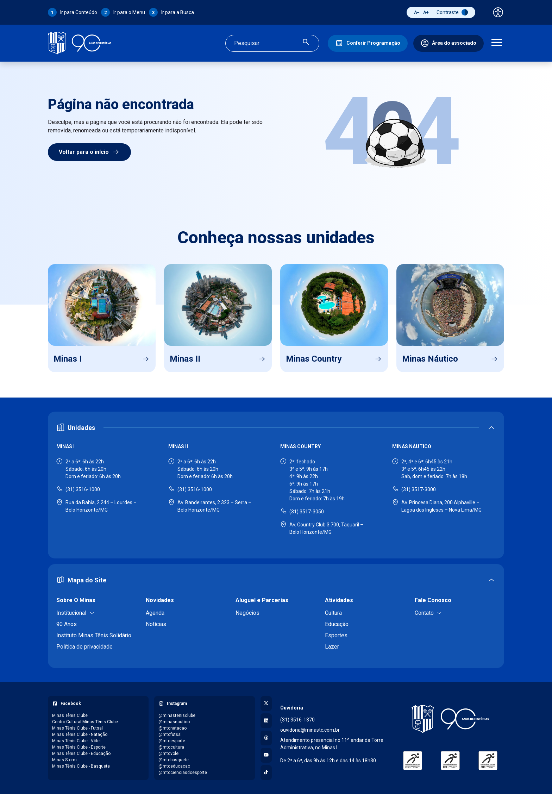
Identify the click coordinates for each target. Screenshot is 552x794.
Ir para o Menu (129, 12)
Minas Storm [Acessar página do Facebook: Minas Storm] (64, 759)
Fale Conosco (433, 600)
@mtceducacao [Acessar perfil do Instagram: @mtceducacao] (174, 766)
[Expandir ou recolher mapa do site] (276, 580)
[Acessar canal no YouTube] (266, 755)
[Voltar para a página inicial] (450, 719)
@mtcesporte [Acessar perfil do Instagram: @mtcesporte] (171, 740)
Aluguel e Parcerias (262, 600)
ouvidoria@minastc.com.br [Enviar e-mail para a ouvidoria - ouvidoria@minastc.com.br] (310, 730)
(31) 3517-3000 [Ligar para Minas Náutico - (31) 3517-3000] (418, 489)
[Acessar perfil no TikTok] (266, 772)
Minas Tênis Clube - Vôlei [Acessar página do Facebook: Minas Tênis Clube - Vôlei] (76, 740)
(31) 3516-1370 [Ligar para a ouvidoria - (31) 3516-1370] (297, 720)
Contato (424, 612)
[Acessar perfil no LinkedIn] (266, 720)
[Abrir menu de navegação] (496, 43)
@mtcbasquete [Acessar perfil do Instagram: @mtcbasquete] (173, 759)
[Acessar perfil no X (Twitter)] (266, 703)
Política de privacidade (84, 646)
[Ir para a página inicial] (79, 43)
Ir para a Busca (177, 12)
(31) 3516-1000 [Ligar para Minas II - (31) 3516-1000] (194, 489)
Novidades (160, 600)
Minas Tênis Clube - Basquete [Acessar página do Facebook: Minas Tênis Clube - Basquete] (81, 766)
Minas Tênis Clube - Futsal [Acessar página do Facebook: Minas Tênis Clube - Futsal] (77, 728)
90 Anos (66, 624)
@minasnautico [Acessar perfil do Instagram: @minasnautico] (174, 721)
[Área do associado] (448, 43)
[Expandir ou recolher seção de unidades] (276, 427)
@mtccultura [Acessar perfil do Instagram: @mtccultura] (171, 747)
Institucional (71, 612)
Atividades (339, 600)
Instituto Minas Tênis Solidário (93, 635)
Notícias (156, 624)
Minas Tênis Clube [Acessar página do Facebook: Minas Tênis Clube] (70, 715)
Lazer (332, 646)
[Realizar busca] (305, 43)
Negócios (247, 612)
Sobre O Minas (75, 600)
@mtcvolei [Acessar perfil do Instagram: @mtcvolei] (169, 753)
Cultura (333, 612)
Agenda (155, 612)
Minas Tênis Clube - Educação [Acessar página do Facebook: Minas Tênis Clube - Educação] (81, 753)
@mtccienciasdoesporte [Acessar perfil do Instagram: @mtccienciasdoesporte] (182, 772)
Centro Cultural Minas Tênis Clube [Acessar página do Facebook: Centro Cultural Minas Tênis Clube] (85, 721)
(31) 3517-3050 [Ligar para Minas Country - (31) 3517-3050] (306, 511)
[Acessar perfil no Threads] (266, 738)
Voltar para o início (89, 152)
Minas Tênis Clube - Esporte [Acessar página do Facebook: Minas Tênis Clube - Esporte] (79, 747)
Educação (337, 624)
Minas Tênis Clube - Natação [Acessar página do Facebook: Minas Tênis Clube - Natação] (79, 734)
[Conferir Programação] (368, 43)
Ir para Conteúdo (78, 12)
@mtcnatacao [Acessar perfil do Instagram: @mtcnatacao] (172, 728)
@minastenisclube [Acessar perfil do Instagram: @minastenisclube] (176, 715)
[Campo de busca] (266, 43)
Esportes (336, 635)
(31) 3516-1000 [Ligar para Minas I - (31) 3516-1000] (82, 489)
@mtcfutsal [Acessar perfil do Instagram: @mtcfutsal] (170, 734)
